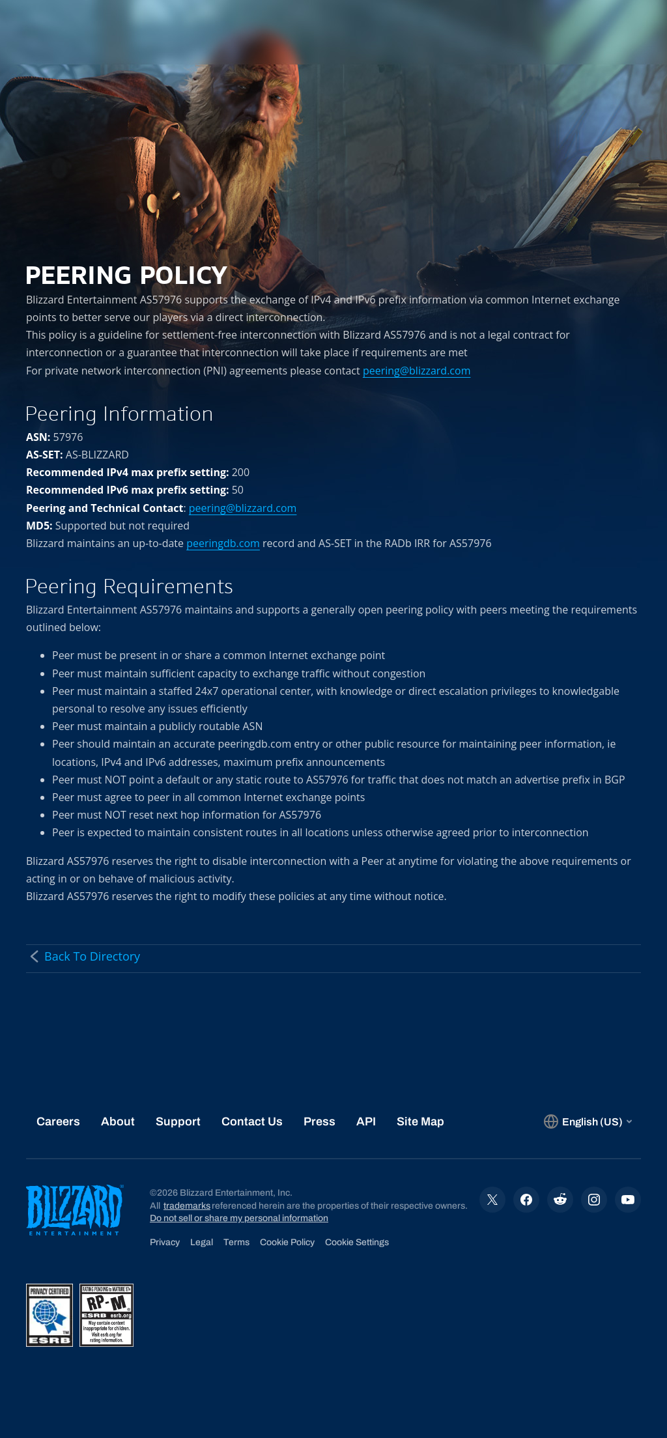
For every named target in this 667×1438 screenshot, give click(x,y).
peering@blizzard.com (417, 370)
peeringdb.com (223, 543)
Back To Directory (83, 956)
